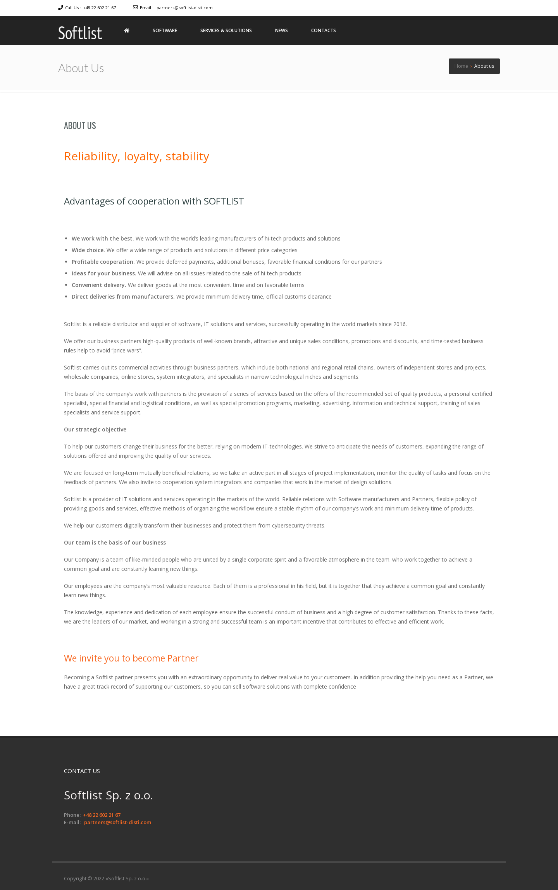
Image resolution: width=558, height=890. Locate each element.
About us (80, 125)
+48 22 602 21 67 (99, 7)
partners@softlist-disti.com (185, 7)
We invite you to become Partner (134, 657)
